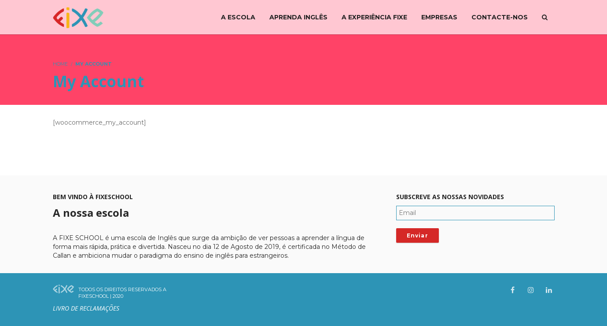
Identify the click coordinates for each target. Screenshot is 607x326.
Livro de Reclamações (86, 308)
